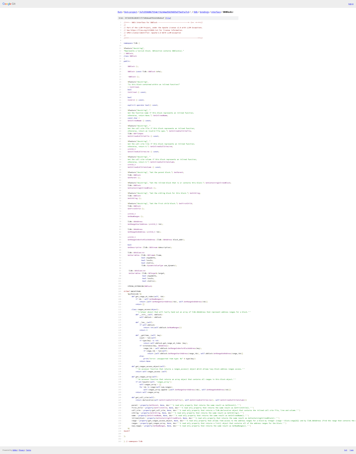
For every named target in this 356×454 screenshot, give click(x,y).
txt (345, 450)
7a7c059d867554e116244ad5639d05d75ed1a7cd (164, 11)
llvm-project (130, 11)
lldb (196, 11)
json (352, 450)
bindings (204, 11)
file (168, 18)
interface (216, 11)
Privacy (21, 450)
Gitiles (14, 450)
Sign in (351, 4)
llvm (120, 11)
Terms (28, 450)
